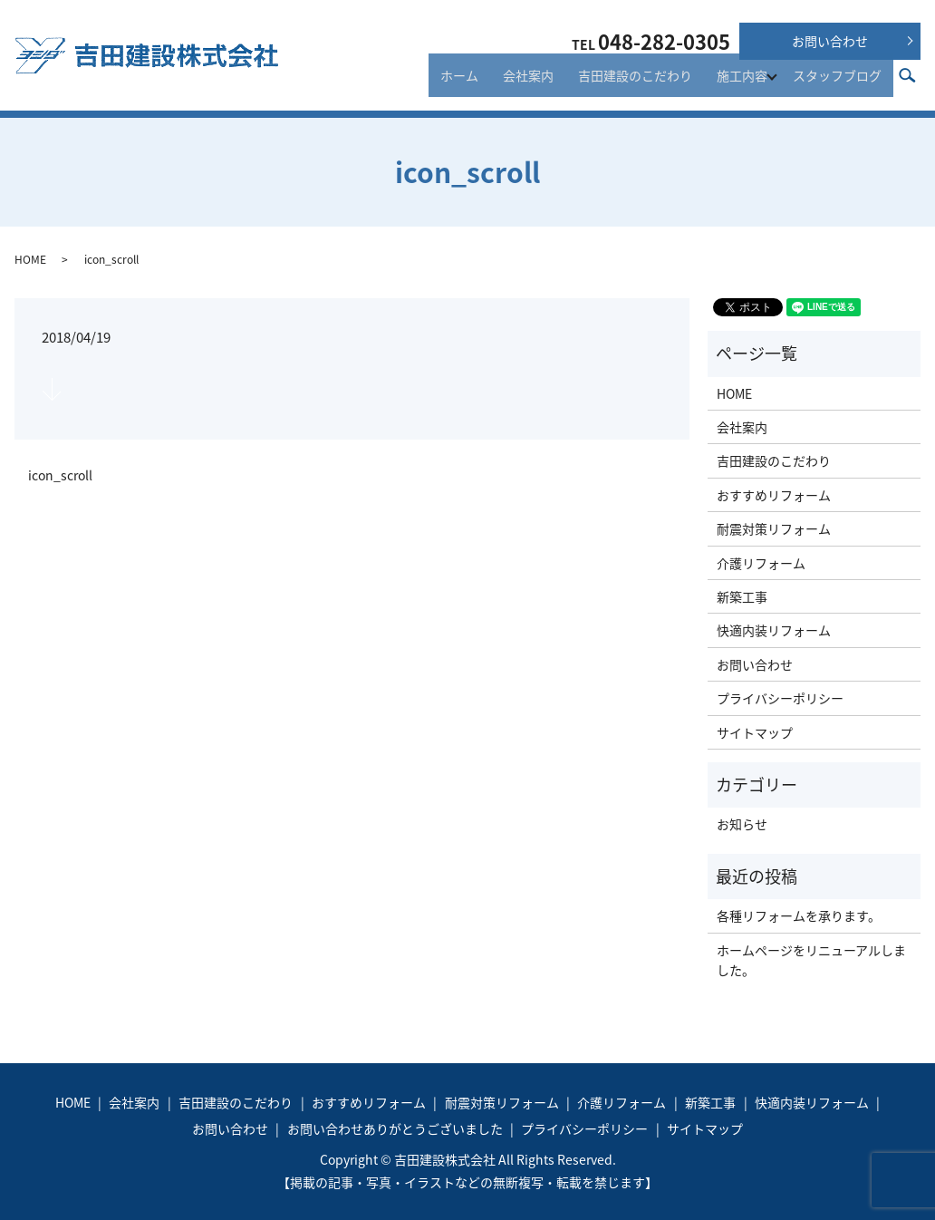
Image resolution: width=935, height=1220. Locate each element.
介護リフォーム (761, 563)
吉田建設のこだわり (647, 83)
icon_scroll (60, 475)
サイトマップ (755, 732)
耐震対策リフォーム (774, 528)
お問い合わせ (830, 41)
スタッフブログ (841, 83)
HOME (30, 259)
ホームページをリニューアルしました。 (811, 960)
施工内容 (744, 83)
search (917, 82)
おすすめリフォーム (774, 495)
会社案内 (550, 83)
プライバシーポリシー (780, 698)
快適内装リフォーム (774, 630)
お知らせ (742, 824)
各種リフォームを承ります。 (799, 915)
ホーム (490, 83)
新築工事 (742, 596)
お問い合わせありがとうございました (395, 1128)
